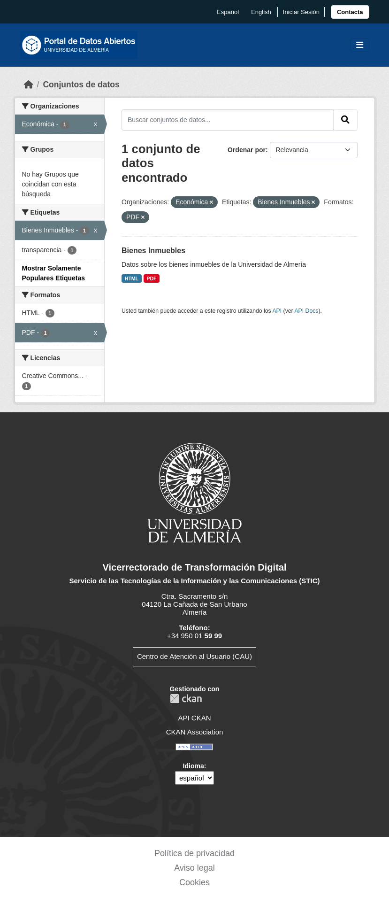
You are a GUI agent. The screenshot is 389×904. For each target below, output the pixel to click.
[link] (350, 12)
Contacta (350, 11)
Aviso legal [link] (194, 868)
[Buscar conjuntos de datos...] (228, 119)
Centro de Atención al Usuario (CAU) (194, 656)
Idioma (193, 766)
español (228, 11)
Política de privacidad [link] (194, 853)
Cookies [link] (194, 882)
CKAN (186, 698)
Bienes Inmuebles (153, 251)
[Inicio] (28, 84)
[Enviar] (345, 119)
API (277, 311)
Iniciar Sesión (301, 11)
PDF (152, 278)
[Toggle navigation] (359, 45)
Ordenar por (247, 150)
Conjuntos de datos (81, 84)
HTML (131, 278)
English (261, 11)
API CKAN (194, 718)
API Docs (306, 311)
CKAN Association (194, 732)
